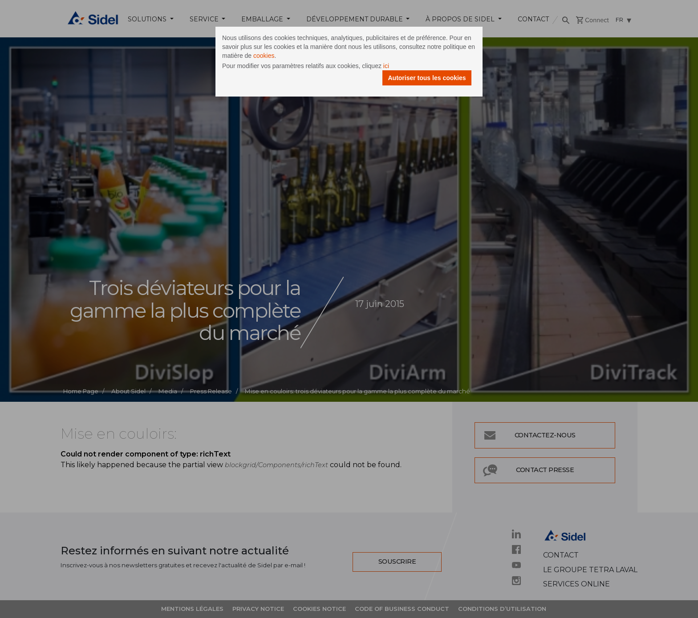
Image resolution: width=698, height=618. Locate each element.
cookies (263, 55)
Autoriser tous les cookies (427, 77)
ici (386, 65)
